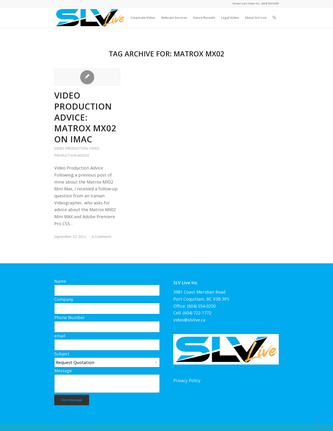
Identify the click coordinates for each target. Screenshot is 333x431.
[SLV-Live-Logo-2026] (90, 17)
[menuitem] (142, 17)
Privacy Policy (186, 380)
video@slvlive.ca (189, 320)
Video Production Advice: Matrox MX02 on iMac (85, 117)
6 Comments (102, 236)
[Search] (274, 17)
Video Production (70, 148)
